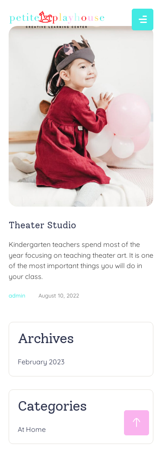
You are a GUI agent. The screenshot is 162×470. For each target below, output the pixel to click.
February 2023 (41, 361)
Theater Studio (42, 225)
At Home (32, 429)
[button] (136, 422)
